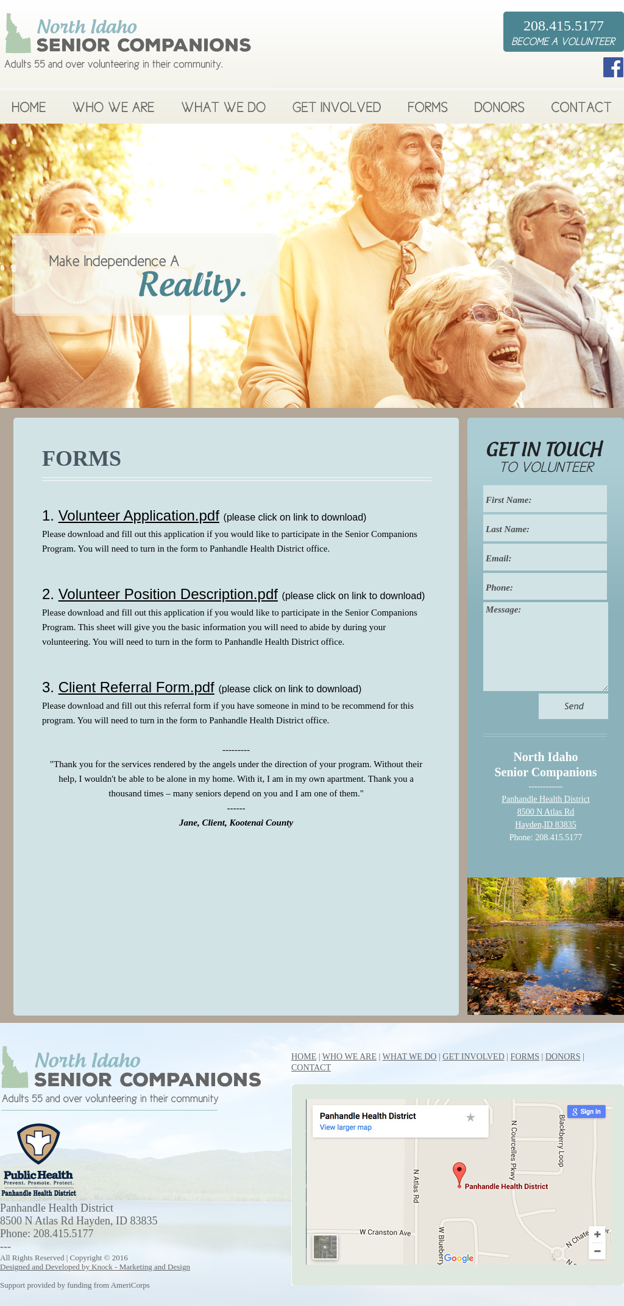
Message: (545, 646)
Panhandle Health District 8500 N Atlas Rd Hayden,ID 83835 (546, 812)
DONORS (563, 1056)
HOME (303, 1056)
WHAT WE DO (410, 1056)
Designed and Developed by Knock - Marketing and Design (95, 1266)
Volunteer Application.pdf (138, 515)
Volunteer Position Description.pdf (168, 594)
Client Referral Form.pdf (136, 687)
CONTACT (311, 1067)
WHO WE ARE (349, 1056)
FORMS (525, 1056)
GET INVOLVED (473, 1056)
